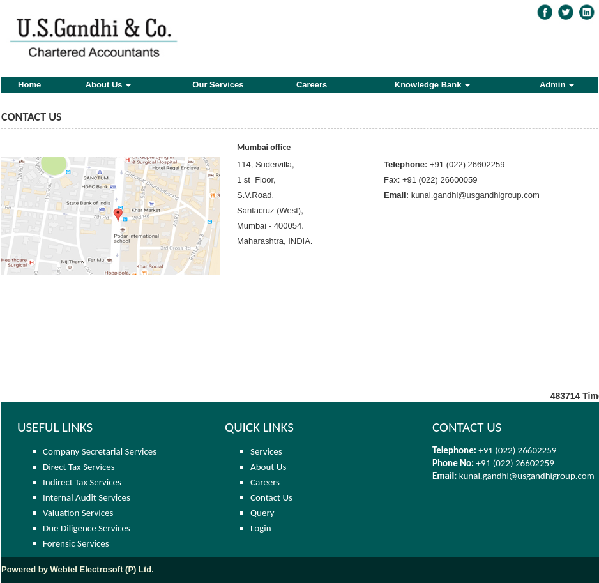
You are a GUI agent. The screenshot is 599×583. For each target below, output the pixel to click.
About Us (108, 84)
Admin (557, 84)
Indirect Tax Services (82, 482)
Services (266, 451)
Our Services (217, 84)
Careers (311, 84)
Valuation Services (78, 513)
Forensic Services (76, 543)
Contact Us (271, 497)
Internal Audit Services (86, 497)
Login (260, 528)
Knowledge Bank (432, 84)
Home (29, 84)
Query (262, 513)
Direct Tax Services (79, 467)
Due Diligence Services (86, 528)
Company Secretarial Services (99, 451)
